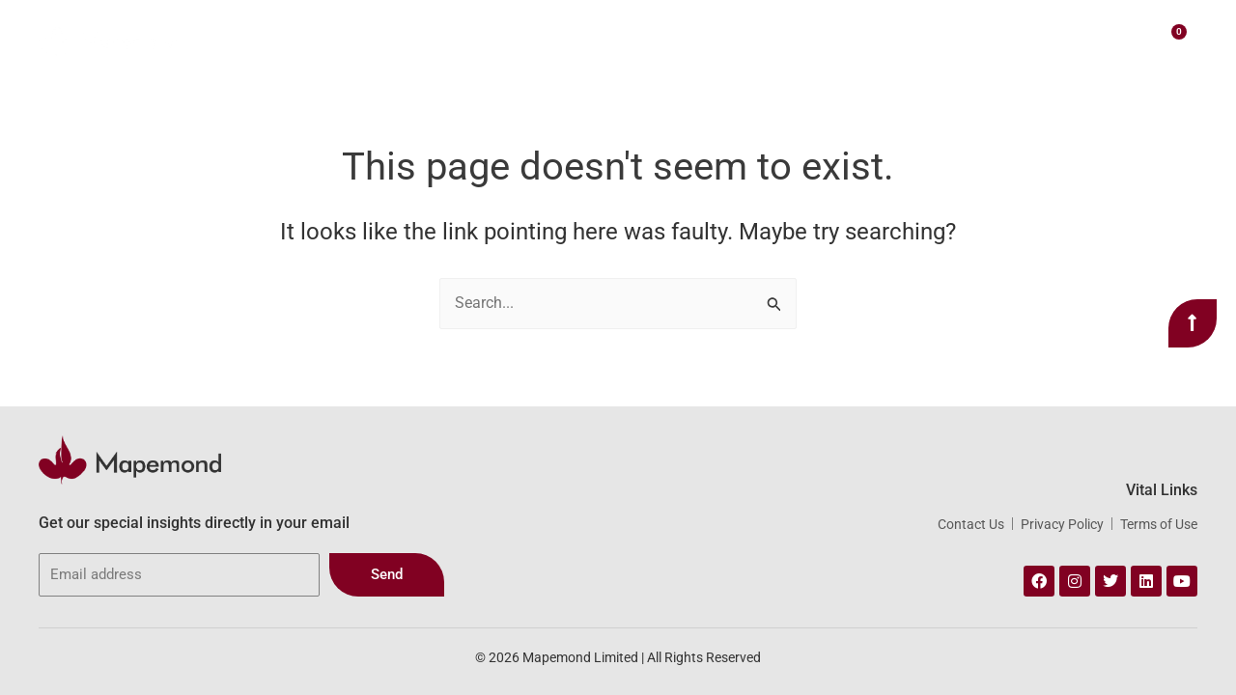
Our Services (590, 38)
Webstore (816, 38)
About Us (484, 38)
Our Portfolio (708, 38)
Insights (909, 38)
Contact (985, 38)
